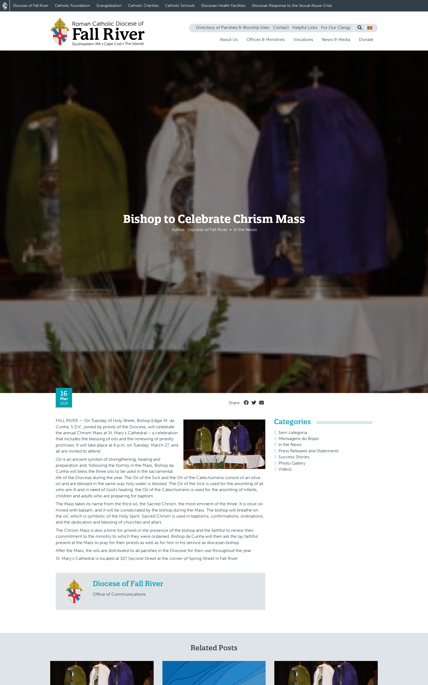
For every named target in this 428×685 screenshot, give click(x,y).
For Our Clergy (335, 27)
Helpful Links (304, 27)
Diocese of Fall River (30, 5)
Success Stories (293, 456)
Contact (281, 27)
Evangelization (109, 5)
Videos (285, 469)
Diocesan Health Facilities (223, 5)
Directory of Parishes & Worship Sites (232, 27)
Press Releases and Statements (308, 450)
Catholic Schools (180, 5)
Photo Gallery (291, 463)
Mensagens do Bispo (298, 438)
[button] (369, 28)
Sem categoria (292, 432)
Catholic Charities (143, 5)
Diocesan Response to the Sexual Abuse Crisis (292, 5)
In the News (290, 444)
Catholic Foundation (72, 5)
